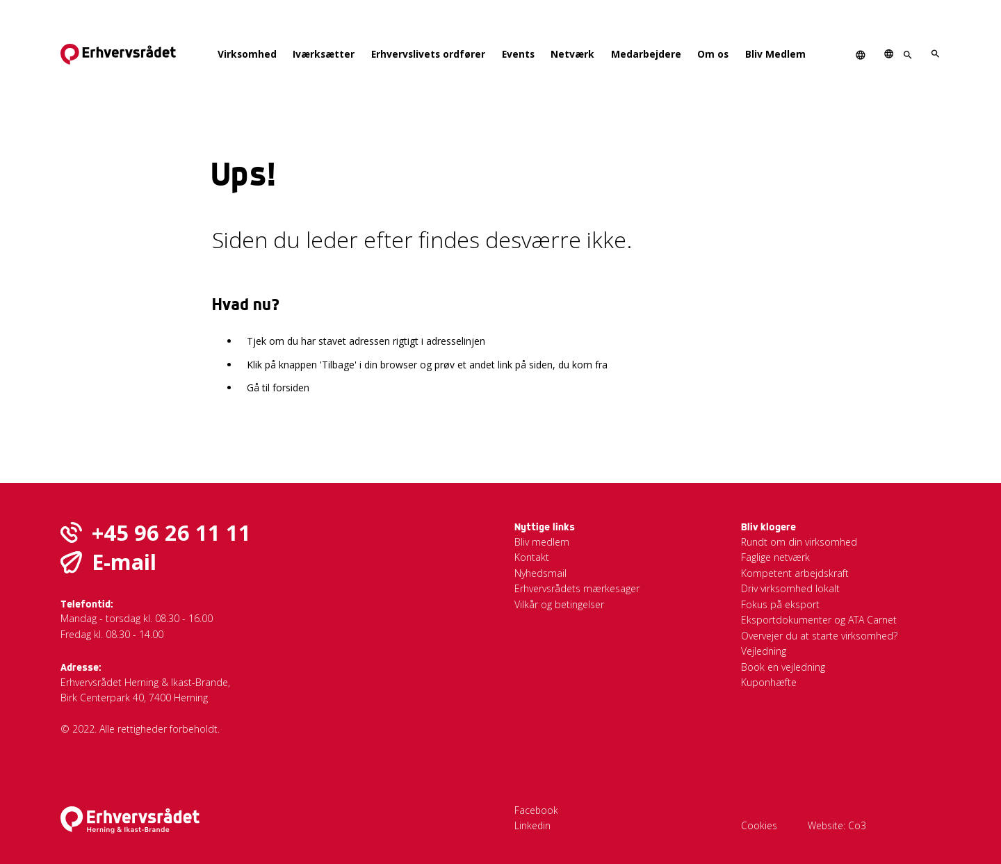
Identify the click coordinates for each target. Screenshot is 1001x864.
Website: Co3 (837, 825)
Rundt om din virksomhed (799, 541)
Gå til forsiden (278, 387)
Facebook (536, 810)
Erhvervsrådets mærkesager (577, 588)
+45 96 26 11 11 (171, 532)
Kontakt (531, 557)
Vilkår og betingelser (559, 604)
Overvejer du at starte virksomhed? (819, 635)
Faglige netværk (775, 557)
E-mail (124, 561)
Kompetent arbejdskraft (795, 573)
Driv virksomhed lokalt (790, 588)
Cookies (759, 825)
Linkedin (532, 825)
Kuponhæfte (769, 682)
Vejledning (763, 651)
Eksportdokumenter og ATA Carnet (819, 619)
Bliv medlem (541, 541)
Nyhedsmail (540, 573)
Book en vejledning (783, 667)
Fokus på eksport (780, 604)
